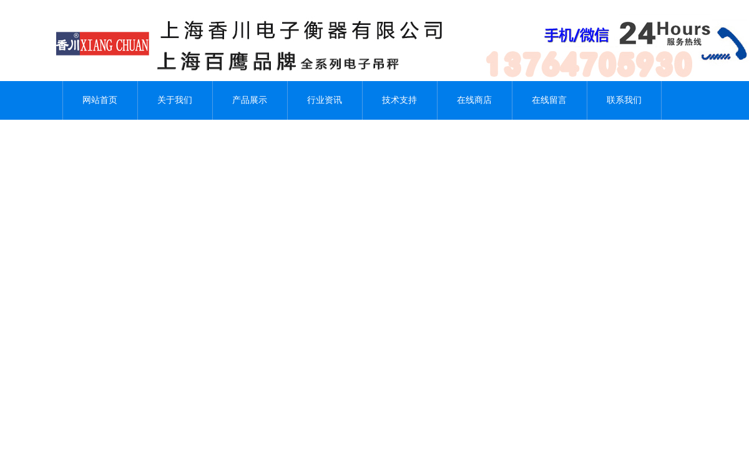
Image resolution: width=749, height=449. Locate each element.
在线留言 (549, 100)
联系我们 (624, 100)
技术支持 (399, 100)
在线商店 (474, 100)
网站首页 (99, 100)
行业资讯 (324, 100)
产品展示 (249, 100)
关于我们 (174, 100)
